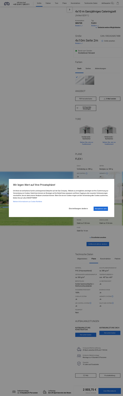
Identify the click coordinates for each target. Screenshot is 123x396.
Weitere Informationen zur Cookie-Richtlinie (27, 201)
